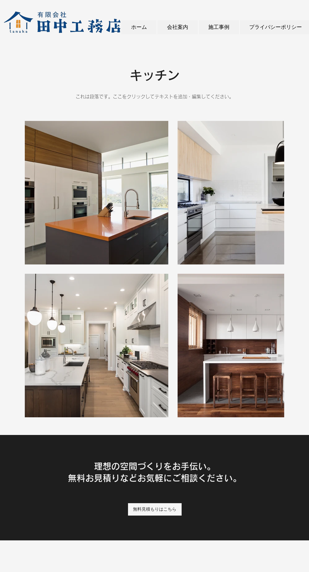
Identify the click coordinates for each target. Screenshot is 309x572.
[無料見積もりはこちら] (155, 509)
